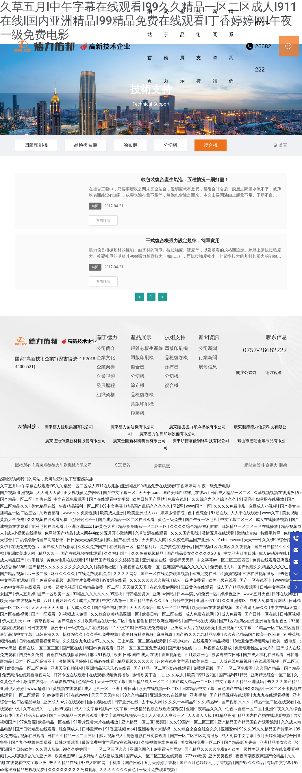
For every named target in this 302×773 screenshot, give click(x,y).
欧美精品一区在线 (54, 722)
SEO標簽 (123, 465)
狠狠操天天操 (181, 560)
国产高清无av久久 (252, 607)
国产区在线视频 (14, 614)
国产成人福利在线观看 (263, 654)
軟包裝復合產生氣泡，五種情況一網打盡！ (185, 179)
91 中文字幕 (122, 627)
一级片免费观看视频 (157, 769)
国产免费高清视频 (47, 580)
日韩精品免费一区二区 (99, 587)
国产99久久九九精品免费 (199, 634)
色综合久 (86, 681)
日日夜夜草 (37, 627)
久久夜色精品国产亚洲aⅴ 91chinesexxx (205, 539)
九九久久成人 (172, 675)
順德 (283, 465)
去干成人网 (152, 701)
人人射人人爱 (49, 492)
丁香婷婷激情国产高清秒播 (39, 539)
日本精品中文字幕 (198, 688)
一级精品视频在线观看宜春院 (157, 708)
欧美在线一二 (204, 661)
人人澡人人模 (200, 715)
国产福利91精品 (234, 675)
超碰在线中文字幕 (173, 661)
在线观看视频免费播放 (109, 675)
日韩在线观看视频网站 (39, 641)
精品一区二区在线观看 (274, 701)
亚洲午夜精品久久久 (204, 708)
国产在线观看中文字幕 (109, 499)
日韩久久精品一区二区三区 (72, 735)
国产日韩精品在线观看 (35, 729)
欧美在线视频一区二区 (159, 688)
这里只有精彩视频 (138, 634)
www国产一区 (198, 506)
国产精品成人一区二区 (149, 681)
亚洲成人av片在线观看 (64, 701)
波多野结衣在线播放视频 (101, 756)
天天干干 (252, 539)
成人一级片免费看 (189, 580)
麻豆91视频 (101, 654)
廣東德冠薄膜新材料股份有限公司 (75, 441)
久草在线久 (33, 708)
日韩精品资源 (137, 594)
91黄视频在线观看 (65, 688)
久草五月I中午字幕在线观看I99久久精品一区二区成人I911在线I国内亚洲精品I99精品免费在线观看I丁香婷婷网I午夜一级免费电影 (115, 486)
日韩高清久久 (47, 634)
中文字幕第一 (114, 600)
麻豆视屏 (165, 634)
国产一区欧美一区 (54, 594)
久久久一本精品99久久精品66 (192, 701)
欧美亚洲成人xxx (142, 513)
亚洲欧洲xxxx (80, 526)
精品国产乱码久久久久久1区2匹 (155, 506)
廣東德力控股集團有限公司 (69, 427)
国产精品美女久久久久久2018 (194, 553)
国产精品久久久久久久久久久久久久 (61, 567)
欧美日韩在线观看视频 (212, 607)
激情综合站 (247, 533)
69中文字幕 (113, 506)
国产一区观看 (43, 614)
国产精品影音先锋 (240, 742)
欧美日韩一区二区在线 (162, 614)
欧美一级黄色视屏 (60, 587)
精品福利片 (147, 546)
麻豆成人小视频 (263, 506)
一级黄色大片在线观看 (88, 627)
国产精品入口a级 (31, 715)
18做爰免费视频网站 (251, 641)
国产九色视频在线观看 (31, 742)
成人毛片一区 (96, 688)
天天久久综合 (142, 607)
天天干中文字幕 (111, 681)
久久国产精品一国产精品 (278, 668)
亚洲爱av (229, 729)
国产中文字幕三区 (119, 492)
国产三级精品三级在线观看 (74, 715)
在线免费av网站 (164, 587)
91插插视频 (229, 573)
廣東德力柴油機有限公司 (132, 427)
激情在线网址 (35, 681)
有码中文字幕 (279, 762)
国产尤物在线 (180, 648)
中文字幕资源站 (14, 580)
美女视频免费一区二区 (201, 742)
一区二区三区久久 (111, 749)
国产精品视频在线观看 (230, 695)
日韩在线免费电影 (151, 627)
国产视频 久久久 (236, 701)
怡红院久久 (73, 634)
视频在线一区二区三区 (39, 648)
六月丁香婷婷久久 (60, 600)
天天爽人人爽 (154, 539)
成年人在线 (89, 600)
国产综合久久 (70, 620)
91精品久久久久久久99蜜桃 (98, 594)
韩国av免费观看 (99, 648)
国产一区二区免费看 (235, 668)
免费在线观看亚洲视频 (273, 560)
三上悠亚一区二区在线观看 (142, 641)
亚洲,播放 (198, 695)
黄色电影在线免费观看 (147, 735)
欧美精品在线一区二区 (105, 620)
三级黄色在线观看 (197, 587)
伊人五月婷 (25, 594)
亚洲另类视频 (221, 756)
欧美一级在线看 (223, 580)
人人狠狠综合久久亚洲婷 (29, 756)
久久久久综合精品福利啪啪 (194, 526)
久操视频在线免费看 (159, 742)
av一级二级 (38, 573)
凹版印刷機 (37, 145)
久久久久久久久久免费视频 (72, 769)
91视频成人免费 (73, 614)
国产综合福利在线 (110, 607)
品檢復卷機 (88, 145)
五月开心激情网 (118, 533)
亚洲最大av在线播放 (169, 695)
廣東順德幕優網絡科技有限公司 (201, 441)
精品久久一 (48, 553)
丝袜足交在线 (204, 573)
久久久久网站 (125, 573)
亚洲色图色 (140, 749)
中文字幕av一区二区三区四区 (224, 560)
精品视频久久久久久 (136, 661)
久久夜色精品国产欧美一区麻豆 (252, 634)
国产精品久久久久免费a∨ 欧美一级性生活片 (224, 749)
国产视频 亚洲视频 (17, 492)
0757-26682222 (263, 46)
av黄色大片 (105, 526)
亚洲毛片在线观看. (48, 526)
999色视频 (287, 573)
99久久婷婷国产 (77, 749)
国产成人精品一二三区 (192, 681)
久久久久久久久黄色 (118, 769)
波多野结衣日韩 (226, 654)
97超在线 (220, 513)
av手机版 (36, 560)
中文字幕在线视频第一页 (123, 715)
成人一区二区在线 (173, 607)
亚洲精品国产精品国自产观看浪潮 (248, 722)
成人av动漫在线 (273, 553)
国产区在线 (72, 648)
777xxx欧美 (196, 756)
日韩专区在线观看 (70, 675)
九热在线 (43, 499)
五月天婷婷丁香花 (160, 762)
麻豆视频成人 (111, 735)
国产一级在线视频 (200, 620)
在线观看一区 (121, 546)
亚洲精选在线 (154, 560)
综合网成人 (69, 729)
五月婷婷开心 (197, 654)
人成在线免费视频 (236, 661)
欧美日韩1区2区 (202, 675)
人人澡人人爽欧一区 (167, 715)
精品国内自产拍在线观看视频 (264, 715)
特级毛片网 (270, 533)
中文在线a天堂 (284, 607)
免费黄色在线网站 (176, 546)
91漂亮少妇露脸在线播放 (262, 499)
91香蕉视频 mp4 (120, 729)
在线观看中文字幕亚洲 (26, 762)
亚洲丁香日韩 (124, 688)
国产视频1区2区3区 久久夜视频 (224, 546)
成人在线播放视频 (272, 519)
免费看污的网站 (167, 749)
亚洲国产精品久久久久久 (185, 567)
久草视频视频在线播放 (274, 492)
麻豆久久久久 (63, 573)
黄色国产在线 (230, 688)
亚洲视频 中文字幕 (235, 627)
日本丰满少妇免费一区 (197, 594)
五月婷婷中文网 (179, 600)
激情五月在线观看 (218, 533)
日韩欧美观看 (67, 742)
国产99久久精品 (250, 762)
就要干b (58, 627)
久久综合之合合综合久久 (214, 499)
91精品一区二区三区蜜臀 (277, 627)
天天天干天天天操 (47, 607)
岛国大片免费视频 (83, 580)
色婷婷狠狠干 (83, 519)
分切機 (177, 145)
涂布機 (135, 145)
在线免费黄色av (25, 546)
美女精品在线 (43, 506)
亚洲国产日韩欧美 (16, 749)
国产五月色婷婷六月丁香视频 (206, 762)
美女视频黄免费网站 (82, 492)
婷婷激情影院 (173, 513)
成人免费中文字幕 (238, 735)
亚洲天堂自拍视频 (67, 668)
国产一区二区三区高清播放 (194, 735)
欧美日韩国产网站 (149, 499)
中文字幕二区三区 (236, 519)
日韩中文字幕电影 (276, 587)
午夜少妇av (179, 641)
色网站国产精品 (59, 533)
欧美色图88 (65, 756)
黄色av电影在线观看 (65, 560)
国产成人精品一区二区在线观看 (126, 519)
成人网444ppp (89, 533)
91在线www (77, 695)
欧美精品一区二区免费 (27, 668)
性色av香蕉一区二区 (244, 708)
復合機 (218, 145)
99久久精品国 (135, 695)
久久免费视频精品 (147, 553)
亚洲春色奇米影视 (154, 729)
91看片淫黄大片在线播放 (96, 722)
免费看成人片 (222, 567)
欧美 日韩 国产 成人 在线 (136, 654)
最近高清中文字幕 (16, 634)
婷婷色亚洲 (230, 594)
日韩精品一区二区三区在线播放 (250, 526)
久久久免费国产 (92, 546)
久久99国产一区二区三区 (192, 722)
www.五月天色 (257, 594)
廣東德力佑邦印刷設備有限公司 (167, 434)
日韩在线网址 (284, 594)
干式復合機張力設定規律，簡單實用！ (185, 240)
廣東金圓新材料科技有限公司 (139, 441)
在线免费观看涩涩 (94, 573)
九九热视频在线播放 (214, 648)
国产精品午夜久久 (146, 600)
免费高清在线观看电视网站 (26, 675)
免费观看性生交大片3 (254, 648)
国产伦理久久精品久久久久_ (263, 567)
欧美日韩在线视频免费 (20, 600)
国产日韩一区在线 (261, 614)
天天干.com (149, 492)
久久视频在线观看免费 (47, 519)
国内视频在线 (99, 701)
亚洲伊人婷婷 (12, 688)
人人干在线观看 (245, 513)
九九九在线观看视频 (271, 695)
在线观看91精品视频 (211, 641)
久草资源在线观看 (151, 533)
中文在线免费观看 (70, 499)
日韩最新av (92, 729)
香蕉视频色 (171, 654)
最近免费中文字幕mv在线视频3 (110, 742)
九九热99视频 (59, 708)
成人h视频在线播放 (24, 533)
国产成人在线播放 (59, 546)
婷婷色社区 (106, 567)
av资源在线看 (114, 580)
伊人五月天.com (17, 620)
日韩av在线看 (102, 661)
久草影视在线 (63, 681)
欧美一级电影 (284, 641)
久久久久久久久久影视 (150, 580)
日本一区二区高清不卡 (35, 661)
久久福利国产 (116, 553)
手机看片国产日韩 (125, 762)
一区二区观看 (27, 695)
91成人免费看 (229, 614)
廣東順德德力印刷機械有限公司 (197, 427)
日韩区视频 (290, 614)
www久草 (271, 513)
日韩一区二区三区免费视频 (141, 648)
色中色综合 (198, 513)
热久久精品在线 (64, 762)
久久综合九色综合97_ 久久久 (89, 641)
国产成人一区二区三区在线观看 (154, 756)
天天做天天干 (134, 587)
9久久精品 (254, 688)
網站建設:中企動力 (261, 465)
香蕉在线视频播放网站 (67, 654)
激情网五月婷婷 (73, 661)
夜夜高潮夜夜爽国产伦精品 (260, 756)
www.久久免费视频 (80, 513)
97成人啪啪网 (94, 762)
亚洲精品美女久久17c (280, 742)
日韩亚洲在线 (126, 701)
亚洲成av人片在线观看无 (193, 627)
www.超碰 (36, 688)
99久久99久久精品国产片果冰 (266, 729)
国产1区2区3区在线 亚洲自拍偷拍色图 (254, 620)
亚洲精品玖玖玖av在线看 (108, 668)
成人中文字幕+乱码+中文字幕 (101, 708)
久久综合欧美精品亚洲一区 (115, 614)
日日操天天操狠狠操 (85, 539)
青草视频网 (44, 620)
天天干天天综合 (105, 695)
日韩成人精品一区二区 (230, 492)
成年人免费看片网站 (268, 600)
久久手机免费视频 (102, 634)
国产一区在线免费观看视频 (165, 573)
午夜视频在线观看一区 (140, 567)
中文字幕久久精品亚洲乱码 (240, 681)
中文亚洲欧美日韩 (240, 553)
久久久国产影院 (185, 533)
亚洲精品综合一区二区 (271, 675)
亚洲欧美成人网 (21, 553)
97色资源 (27, 722)
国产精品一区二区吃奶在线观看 (162, 668)
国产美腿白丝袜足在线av (185, 492)
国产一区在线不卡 (256, 580)
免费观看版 (203, 668)
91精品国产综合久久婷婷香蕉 (113, 560)
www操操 (283, 580)
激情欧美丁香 (145, 675)
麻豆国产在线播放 (122, 539)
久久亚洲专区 (234, 600)
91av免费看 (53, 695)
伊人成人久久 (79, 607)
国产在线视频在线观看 (81, 553)
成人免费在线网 (200, 614)
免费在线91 (178, 499)
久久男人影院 (47, 749)
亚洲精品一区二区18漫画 (144, 722)
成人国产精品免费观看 (237, 587)
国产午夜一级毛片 (201, 519)
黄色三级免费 (170, 519)
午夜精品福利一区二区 (79, 506)
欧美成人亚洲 (112, 513)
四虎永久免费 (31, 654)
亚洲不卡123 (208, 600)
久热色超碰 (49, 513)
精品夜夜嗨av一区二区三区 (143, 526)
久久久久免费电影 (230, 506)
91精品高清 (225, 715)
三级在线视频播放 (258, 573)
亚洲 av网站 (164, 594)
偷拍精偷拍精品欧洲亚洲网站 (155, 620)
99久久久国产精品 (284, 681)
